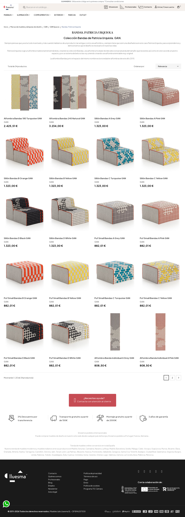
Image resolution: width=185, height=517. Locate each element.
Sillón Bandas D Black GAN (17, 238)
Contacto (52, 473)
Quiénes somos (54, 476)
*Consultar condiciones (114, 1)
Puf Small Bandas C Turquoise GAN (112, 298)
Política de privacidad (93, 473)
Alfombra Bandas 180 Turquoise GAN (23, 118)
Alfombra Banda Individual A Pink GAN (159, 358)
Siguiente (178, 378)
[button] (92, 400)
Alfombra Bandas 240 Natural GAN (67, 118)
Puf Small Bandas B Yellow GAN (65, 298)
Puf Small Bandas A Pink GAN (154, 238)
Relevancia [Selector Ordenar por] (168, 66)
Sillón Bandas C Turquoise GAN (110, 178)
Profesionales (54, 479)
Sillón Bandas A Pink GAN (152, 118)
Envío (86, 482)
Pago (86, 479)
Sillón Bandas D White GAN (62, 238)
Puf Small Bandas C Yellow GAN (156, 298)
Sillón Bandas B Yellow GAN (63, 178)
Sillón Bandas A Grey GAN (107, 118)
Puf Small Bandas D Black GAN (19, 358)
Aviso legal (52, 492)
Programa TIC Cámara (93, 489)
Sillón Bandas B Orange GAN (18, 178)
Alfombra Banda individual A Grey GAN (114, 358)
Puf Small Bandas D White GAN (65, 358)
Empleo (51, 485)
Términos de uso (91, 476)
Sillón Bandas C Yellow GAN (154, 178)
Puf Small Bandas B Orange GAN (20, 298)
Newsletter (52, 489)
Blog (50, 482)
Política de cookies (92, 485)
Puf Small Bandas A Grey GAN (109, 238)
